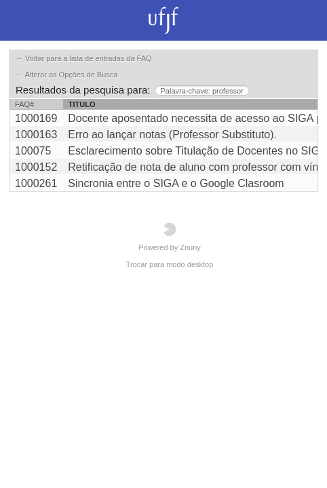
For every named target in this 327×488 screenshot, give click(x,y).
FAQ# (24, 104)
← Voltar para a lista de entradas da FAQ (84, 58)
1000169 (36, 118)
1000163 (36, 134)
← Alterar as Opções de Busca (66, 74)
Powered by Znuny (169, 236)
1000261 (36, 183)
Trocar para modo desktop (170, 264)
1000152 (36, 167)
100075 (33, 151)
